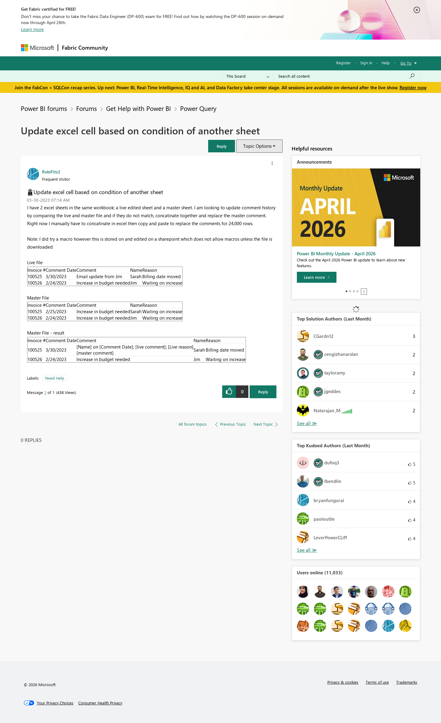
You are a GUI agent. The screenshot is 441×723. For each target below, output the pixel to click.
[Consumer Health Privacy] (100, 702)
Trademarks (406, 682)
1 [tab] (346, 291)
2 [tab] (350, 291)
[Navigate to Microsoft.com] (37, 47)
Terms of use (377, 682)
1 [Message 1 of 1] (45, 392)
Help (386, 62)
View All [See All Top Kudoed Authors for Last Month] (307, 550)
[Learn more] (316, 277)
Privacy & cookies (342, 682)
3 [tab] (354, 291)
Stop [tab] (364, 292)
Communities (200, 47)
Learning (251, 47)
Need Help (54, 378)
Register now (413, 87)
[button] (221, 146)
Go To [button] (405, 63)
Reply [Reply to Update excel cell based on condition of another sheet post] (263, 391)
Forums (121, 47)
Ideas (173, 47)
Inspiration (148, 47)
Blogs (228, 47)
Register (343, 62)
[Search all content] (346, 76)
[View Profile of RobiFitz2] (51, 171)
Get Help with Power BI (138, 108)
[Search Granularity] (248, 76)
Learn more (32, 29)
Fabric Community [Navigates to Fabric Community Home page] (85, 47)
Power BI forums (44, 108)
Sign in (366, 62)
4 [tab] (357, 291)
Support (277, 47)
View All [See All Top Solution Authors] (307, 423)
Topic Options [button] (257, 146)
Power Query (198, 108)
